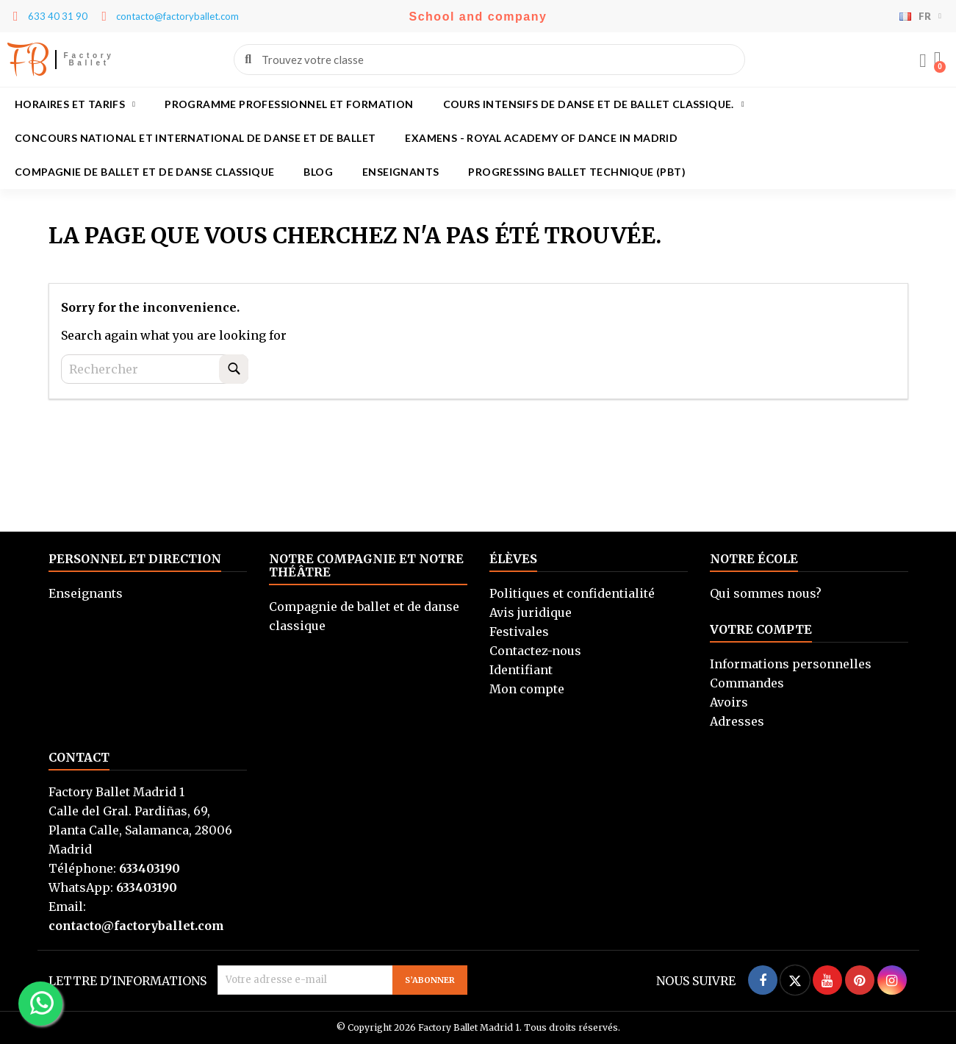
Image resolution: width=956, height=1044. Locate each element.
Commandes (747, 683)
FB (27, 59)
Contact (78, 757)
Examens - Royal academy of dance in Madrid (541, 138)
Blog (318, 171)
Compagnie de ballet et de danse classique (144, 171)
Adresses (737, 721)
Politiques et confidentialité (572, 593)
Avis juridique (530, 612)
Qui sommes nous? (766, 593)
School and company (478, 16)
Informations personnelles (790, 664)
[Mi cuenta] (923, 61)
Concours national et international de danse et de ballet (195, 138)
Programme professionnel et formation (289, 104)
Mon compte (526, 689)
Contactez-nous (535, 650)
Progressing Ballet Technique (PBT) (577, 171)
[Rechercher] (154, 369)
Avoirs (729, 702)
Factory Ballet (89, 59)
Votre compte (761, 629)
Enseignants (400, 171)
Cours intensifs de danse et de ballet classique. (593, 104)
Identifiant (521, 669)
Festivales (519, 631)
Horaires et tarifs (75, 104)
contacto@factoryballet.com (136, 925)
